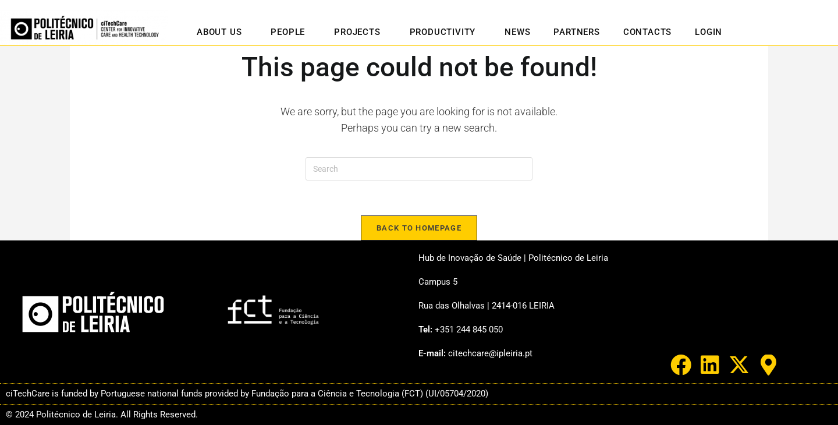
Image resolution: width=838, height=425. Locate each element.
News (517, 32)
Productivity (446, 32)
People (291, 32)
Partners (576, 32)
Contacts (647, 32)
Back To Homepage (419, 228)
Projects (360, 32)
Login (708, 32)
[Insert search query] (419, 168)
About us (222, 32)
